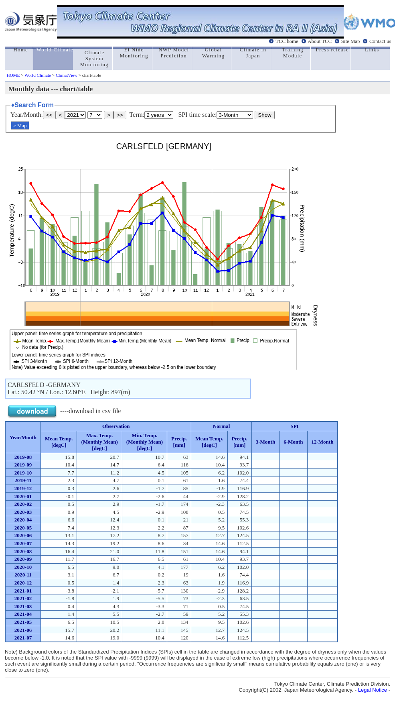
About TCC (320, 41)
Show (264, 115)
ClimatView (66, 75)
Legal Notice (372, 690)
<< (49, 115)
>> (120, 115)
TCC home (286, 41)
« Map (20, 125)
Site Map (350, 41)
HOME (13, 75)
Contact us (380, 41)
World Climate (37, 75)
